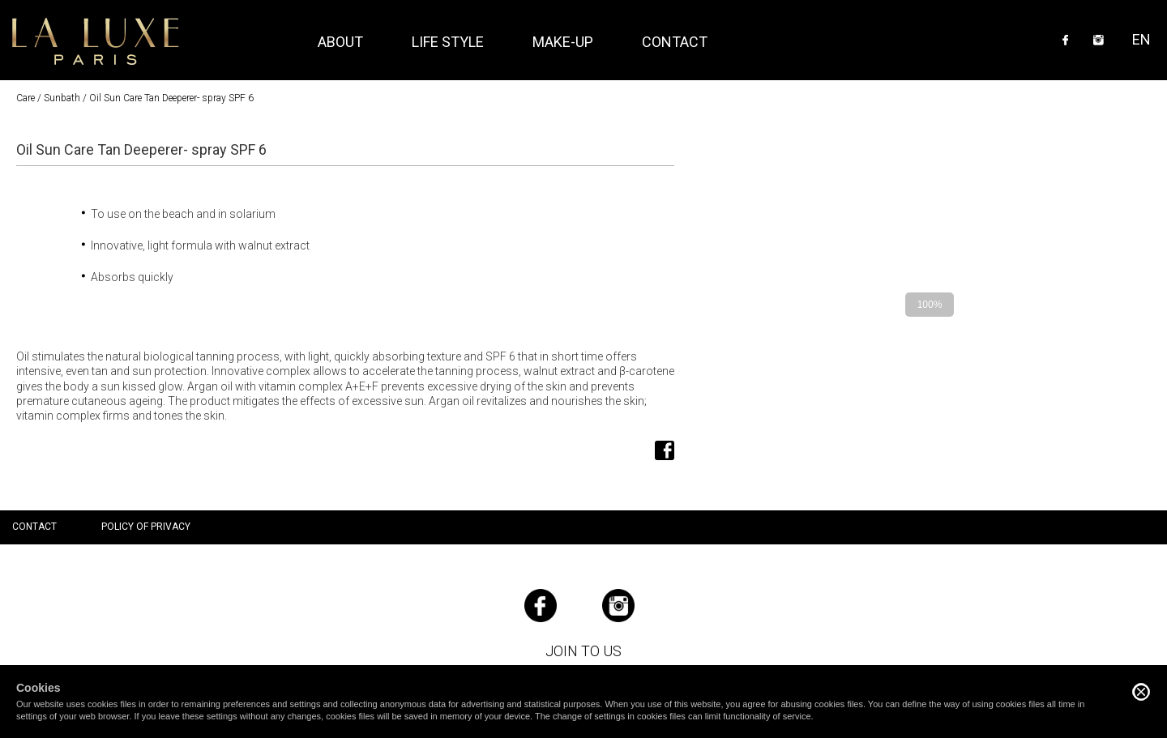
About (340, 41)
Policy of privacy (145, 526)
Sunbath (62, 98)
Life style (448, 41)
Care (25, 98)
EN (1141, 39)
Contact (674, 41)
